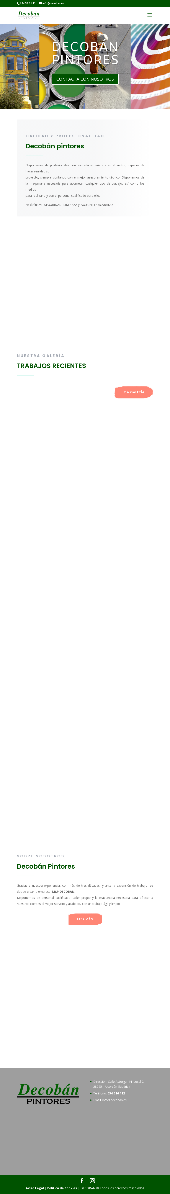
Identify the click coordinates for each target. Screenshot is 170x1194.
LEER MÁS (85, 919)
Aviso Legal (35, 1188)
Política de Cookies (62, 1188)
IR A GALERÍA (133, 392)
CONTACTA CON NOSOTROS (85, 79)
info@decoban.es (114, 1100)
